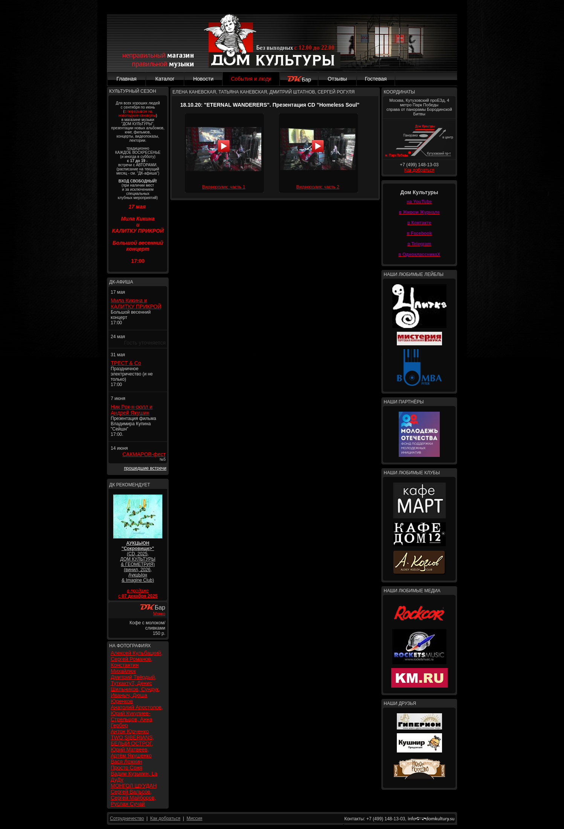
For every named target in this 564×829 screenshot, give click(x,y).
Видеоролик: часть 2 (317, 187)
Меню (159, 613)
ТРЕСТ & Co (126, 363)
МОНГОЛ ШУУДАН (134, 786)
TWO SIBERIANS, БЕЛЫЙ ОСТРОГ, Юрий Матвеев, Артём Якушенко (132, 746)
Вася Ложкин (126, 762)
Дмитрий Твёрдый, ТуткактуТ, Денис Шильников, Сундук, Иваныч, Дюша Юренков (135, 689)
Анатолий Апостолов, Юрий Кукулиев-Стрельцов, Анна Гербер (137, 716)
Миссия (194, 818)
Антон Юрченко (130, 731)
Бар (299, 80)
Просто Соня (126, 768)
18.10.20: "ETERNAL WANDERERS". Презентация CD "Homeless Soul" (270, 105)
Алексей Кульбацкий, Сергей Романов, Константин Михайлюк (137, 662)
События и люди (251, 79)
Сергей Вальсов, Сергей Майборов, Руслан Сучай (133, 798)
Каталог (165, 79)
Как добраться (419, 170)
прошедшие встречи (145, 468)
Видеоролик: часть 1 (223, 187)
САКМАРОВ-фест (144, 454)
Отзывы (337, 79)
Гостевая (376, 79)
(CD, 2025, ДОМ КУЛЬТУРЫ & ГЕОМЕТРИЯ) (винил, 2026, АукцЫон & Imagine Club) (137, 562)
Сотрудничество (127, 818)
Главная (126, 79)
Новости (203, 79)
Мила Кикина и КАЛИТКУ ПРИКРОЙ (136, 303)
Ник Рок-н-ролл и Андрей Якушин (131, 410)
